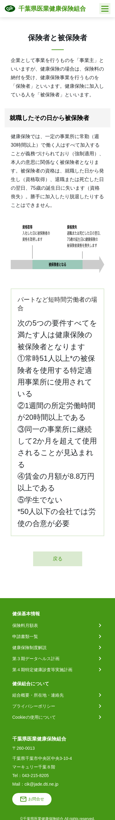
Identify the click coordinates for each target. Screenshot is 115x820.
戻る (58, 558)
